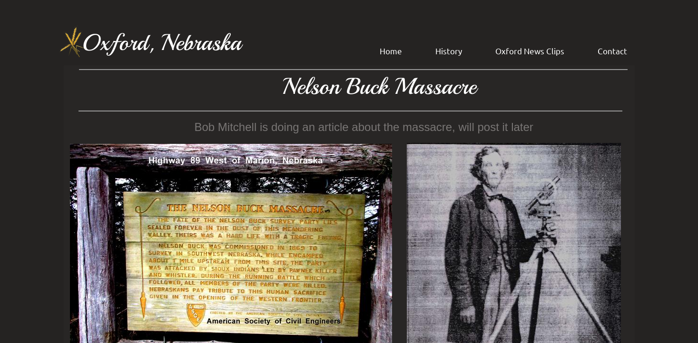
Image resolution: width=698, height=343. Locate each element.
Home (391, 51)
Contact (612, 51)
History (448, 51)
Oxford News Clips (529, 51)
